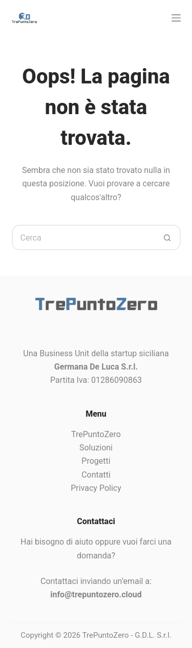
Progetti (95, 461)
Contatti (96, 475)
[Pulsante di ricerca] (168, 237)
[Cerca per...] (83, 237)
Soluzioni (96, 447)
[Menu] (176, 18)
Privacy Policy (96, 488)
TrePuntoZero (96, 434)
